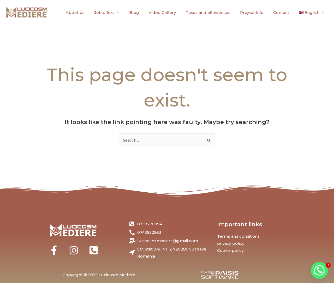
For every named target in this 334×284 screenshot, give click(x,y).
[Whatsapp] (319, 270)
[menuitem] (311, 13)
